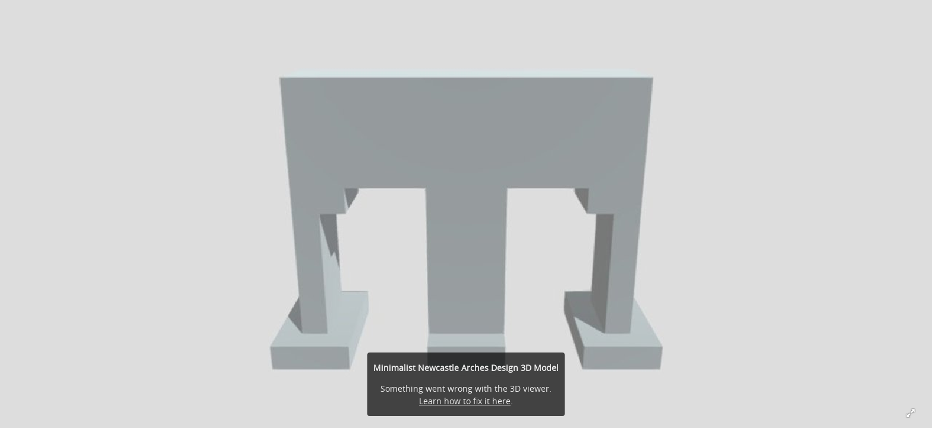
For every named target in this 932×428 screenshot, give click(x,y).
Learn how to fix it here (465, 401)
